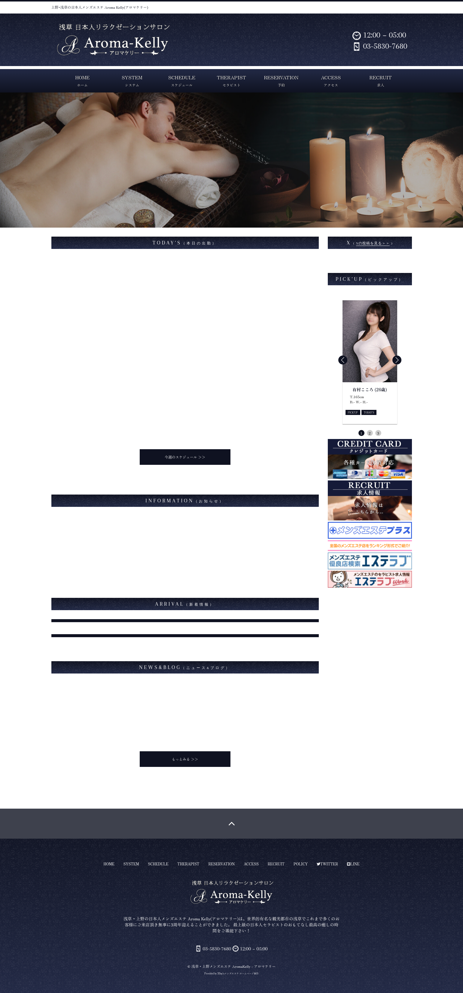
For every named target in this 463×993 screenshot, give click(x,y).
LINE (353, 863)
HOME (82, 80)
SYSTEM (132, 80)
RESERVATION (281, 80)
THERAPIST (231, 80)
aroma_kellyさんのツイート (353, 261)
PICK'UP (353, 412)
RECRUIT (381, 80)
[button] (396, 360)
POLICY (301, 863)
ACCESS (331, 80)
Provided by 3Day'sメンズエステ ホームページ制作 (231, 973)
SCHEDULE (181, 80)
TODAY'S (369, 412)
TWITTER (327, 863)
